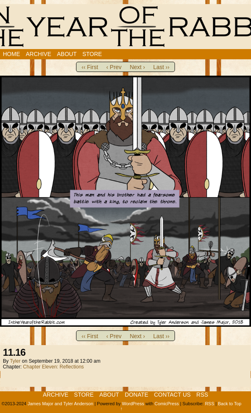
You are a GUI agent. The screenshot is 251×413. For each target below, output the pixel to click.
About (66, 54)
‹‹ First (90, 67)
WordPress (133, 403)
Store (92, 54)
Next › (137, 67)
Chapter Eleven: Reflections (53, 367)
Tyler (15, 361)
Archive (38, 54)
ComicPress (167, 403)
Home (11, 54)
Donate (136, 394)
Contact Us (172, 394)
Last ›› (161, 67)
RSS (202, 394)
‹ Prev (113, 67)
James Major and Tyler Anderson (60, 403)
